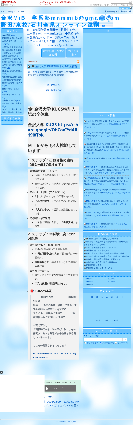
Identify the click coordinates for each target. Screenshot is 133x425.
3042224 (124, 8)
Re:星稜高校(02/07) (107, 224)
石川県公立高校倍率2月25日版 (99, 268)
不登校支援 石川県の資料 (97, 250)
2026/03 (89, 285)
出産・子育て (9, 5)
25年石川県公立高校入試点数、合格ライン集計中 (107, 256)
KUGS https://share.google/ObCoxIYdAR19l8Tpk (53, 130)
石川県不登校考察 (94, 265)
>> (99, 5)
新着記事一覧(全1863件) (53, 52)
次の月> (116, 320)
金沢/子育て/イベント (11, 94)
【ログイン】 (126, 11)
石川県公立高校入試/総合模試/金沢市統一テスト (12, 41)
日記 (10, 11)
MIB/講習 (6, 35)
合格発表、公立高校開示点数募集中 (101, 262)
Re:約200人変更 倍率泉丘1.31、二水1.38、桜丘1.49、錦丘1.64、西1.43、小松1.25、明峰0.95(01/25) (107, 147)
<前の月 (97, 320)
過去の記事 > (73, 52)
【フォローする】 (112, 11)
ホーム (3, 11)
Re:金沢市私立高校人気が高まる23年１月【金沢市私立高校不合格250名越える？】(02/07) (106, 170)
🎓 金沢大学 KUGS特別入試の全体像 (54, 66)
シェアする (47, 397)
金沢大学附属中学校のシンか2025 (101, 247)
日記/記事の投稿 (107, 234)
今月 (107, 320)
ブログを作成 (119, 5)
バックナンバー (107, 274)
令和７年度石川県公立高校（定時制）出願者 (105, 253)
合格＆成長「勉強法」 (11, 89)
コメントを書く (69, 405)
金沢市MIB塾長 (92, 144)
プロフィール (19, 11)
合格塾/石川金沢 (9, 100)
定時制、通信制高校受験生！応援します (103, 259)
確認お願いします (104, 158)
